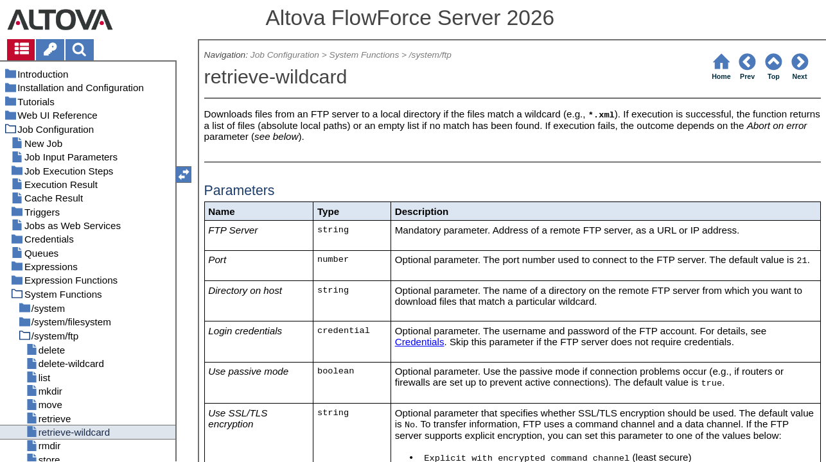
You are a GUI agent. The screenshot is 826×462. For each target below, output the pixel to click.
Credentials (419, 341)
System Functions (365, 55)
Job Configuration (284, 55)
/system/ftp (430, 55)
